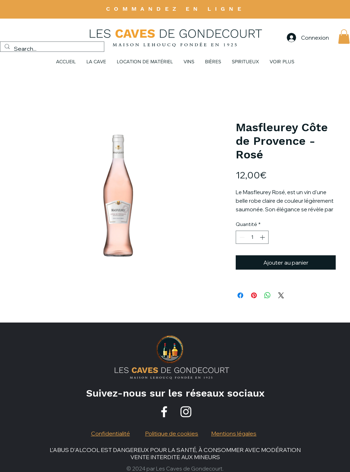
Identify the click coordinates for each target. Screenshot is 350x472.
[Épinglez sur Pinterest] (254, 295)
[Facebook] (164, 411)
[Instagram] (186, 411)
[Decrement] (241, 237)
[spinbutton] (252, 237)
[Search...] (51, 48)
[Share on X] (281, 295)
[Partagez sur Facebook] (240, 295)
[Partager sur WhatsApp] (267, 295)
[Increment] (263, 237)
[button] (344, 36)
